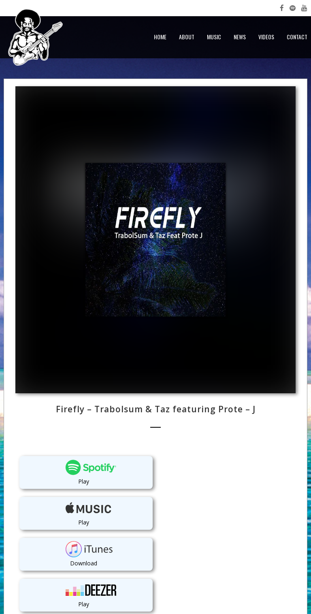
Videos (266, 36)
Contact (297, 36)
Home (160, 36)
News (240, 36)
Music (214, 36)
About (186, 36)
